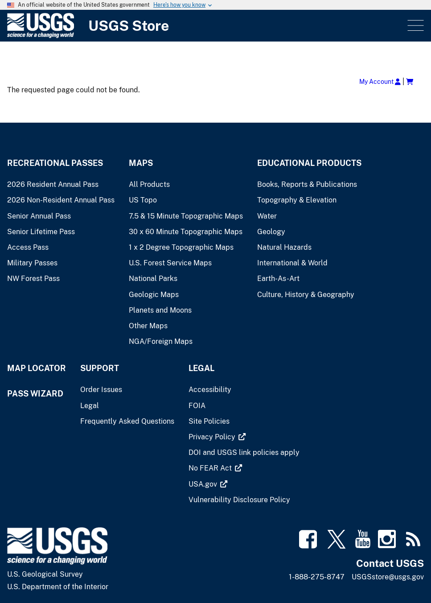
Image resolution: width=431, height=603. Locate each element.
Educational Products (309, 163)
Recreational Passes (55, 163)
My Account (380, 81)
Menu (415, 26)
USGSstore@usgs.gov (388, 577)
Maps (141, 163)
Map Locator (36, 368)
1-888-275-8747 (317, 577)
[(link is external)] (213, 437)
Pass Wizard (35, 393)
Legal (201, 368)
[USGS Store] (206, 25)
